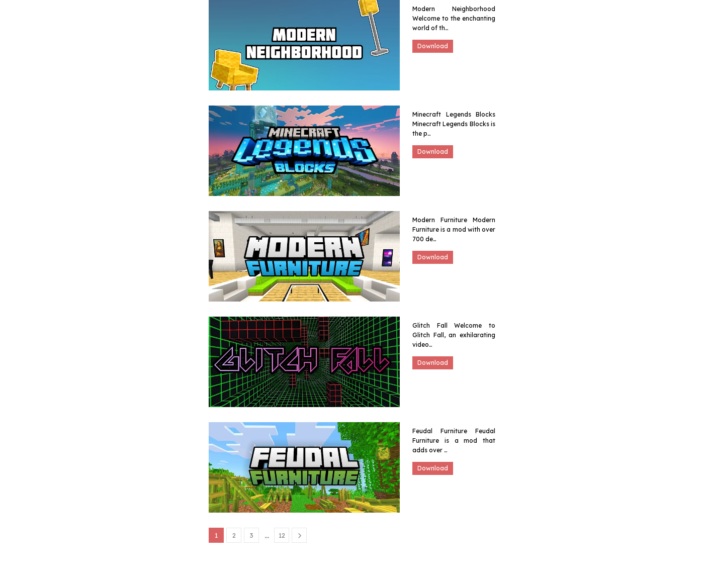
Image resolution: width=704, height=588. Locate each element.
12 (282, 535)
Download (432, 46)
